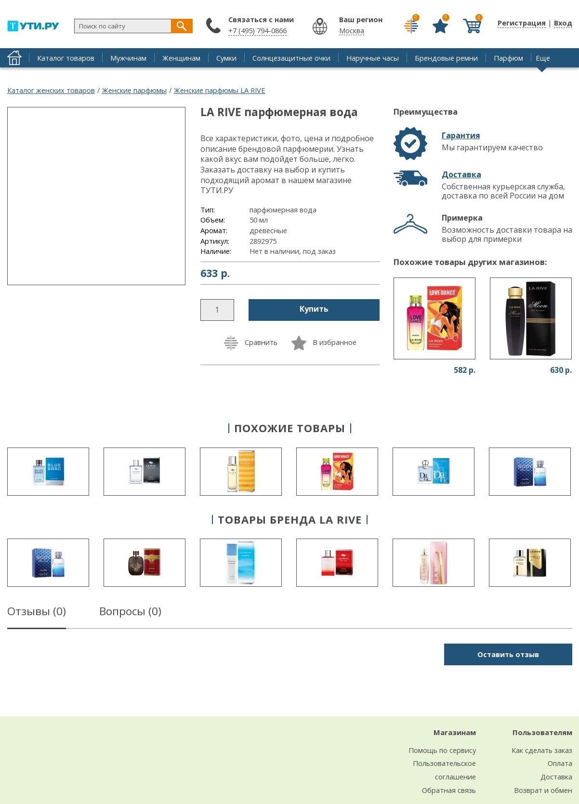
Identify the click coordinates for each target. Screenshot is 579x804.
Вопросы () (130, 613)
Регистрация (522, 22)
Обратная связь (449, 790)
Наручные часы (372, 58)
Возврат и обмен (543, 790)
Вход (563, 22)
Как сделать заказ (542, 750)
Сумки (226, 58)
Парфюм (508, 58)
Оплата (560, 763)
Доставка (461, 174)
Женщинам (181, 58)
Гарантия (461, 135)
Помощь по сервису (442, 750)
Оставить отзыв (508, 654)
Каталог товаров (65, 58)
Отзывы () (36, 613)
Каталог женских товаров (51, 90)
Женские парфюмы (134, 90)
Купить (314, 308)
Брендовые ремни (446, 58)
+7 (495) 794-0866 (257, 30)
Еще (543, 58)
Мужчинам (128, 58)
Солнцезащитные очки (291, 58)
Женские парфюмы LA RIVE (219, 90)
